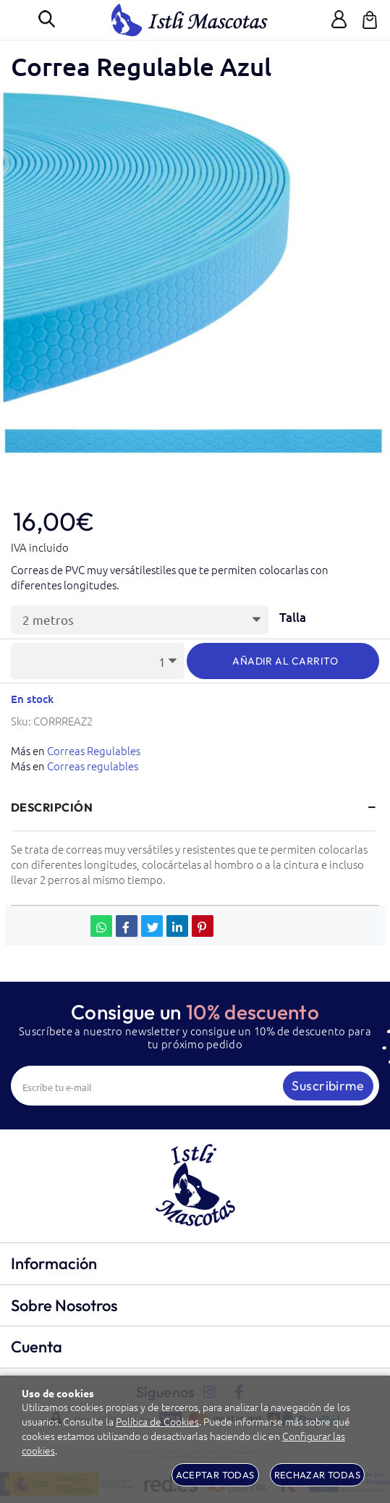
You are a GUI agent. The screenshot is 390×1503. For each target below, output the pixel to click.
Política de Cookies (157, 1421)
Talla (292, 618)
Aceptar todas (215, 1475)
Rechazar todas (317, 1475)
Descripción (52, 807)
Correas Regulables (93, 750)
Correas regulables (92, 765)
